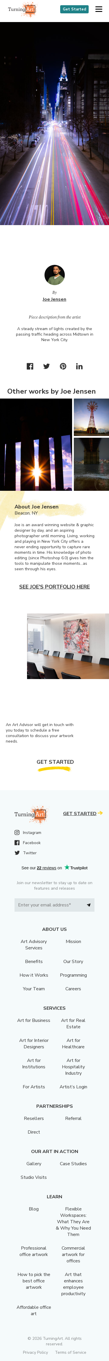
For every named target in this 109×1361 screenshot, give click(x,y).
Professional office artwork (33, 1251)
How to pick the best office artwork (33, 1281)
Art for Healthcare (73, 1043)
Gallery (33, 1164)
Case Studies (73, 1164)
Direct (34, 1132)
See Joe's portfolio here (54, 586)
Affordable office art (34, 1310)
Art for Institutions (33, 1063)
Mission (73, 941)
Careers (73, 989)
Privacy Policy (35, 1352)
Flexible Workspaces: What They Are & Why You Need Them (73, 1222)
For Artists (34, 1087)
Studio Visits (34, 1177)
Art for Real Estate (73, 1023)
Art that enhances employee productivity (73, 1284)
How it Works (33, 975)
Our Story (73, 961)
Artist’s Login (73, 1087)
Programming (73, 975)
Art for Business (33, 1020)
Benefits (34, 961)
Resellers (34, 1118)
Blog (34, 1209)
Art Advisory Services (34, 944)
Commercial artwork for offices (73, 1254)
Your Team (34, 989)
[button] (99, 9)
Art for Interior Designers (34, 1043)
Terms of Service (70, 1352)
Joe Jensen (54, 299)
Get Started (74, 9)
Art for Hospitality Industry (73, 1066)
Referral (73, 1118)
